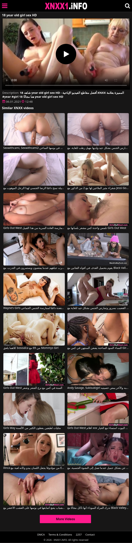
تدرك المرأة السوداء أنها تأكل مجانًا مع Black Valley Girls (98, 508)
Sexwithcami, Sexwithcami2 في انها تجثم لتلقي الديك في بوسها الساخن (34, 148)
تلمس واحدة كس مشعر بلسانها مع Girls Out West (96, 228)
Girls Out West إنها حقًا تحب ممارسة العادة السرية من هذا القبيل (34, 228)
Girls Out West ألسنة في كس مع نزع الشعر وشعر (32, 388)
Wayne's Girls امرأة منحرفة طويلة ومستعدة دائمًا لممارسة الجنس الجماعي (34, 308)
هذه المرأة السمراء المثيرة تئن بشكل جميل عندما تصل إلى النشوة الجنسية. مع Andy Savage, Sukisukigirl (98, 468)
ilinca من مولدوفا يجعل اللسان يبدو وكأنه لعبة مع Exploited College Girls (34, 468)
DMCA (41, 534)
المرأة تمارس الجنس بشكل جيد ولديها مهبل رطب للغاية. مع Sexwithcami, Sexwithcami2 (98, 148)
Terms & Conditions (60, 534)
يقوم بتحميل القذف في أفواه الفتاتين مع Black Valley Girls (98, 268)
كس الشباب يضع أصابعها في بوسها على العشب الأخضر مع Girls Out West (34, 508)
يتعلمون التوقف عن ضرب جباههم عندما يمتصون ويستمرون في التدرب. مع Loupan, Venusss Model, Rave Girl (34, 268)
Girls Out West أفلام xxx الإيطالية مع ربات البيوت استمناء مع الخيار (98, 428)
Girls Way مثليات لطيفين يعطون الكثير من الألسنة (32, 428)
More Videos (65, 519)
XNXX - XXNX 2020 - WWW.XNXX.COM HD (66, 6)
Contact (90, 534)
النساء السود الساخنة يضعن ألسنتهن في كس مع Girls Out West (98, 348)
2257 (79, 534)
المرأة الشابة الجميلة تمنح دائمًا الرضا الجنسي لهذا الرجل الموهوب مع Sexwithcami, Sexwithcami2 (34, 188)
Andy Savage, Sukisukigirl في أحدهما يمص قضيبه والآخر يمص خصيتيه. (98, 388)
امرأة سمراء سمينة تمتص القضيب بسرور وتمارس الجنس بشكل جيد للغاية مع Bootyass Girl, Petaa (98, 308)
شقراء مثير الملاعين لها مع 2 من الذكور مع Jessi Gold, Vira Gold (98, 188)
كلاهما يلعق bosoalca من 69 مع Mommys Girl (31, 348)
